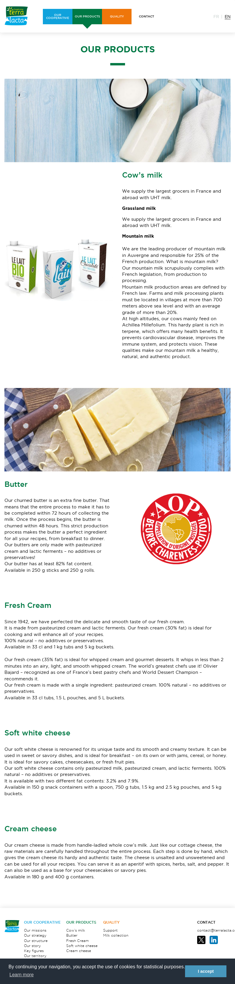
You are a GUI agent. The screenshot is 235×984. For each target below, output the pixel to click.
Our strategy (35, 935)
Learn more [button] (21, 974)
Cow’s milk (75, 930)
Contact (206, 922)
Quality (111, 922)
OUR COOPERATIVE (42, 922)
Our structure (36, 941)
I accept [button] (206, 971)
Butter (71, 935)
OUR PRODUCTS (81, 922)
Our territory (35, 956)
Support (110, 930)
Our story (32, 946)
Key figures (34, 951)
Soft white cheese (82, 946)
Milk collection (115, 935)
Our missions (35, 930)
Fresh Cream (77, 941)
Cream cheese (78, 951)
